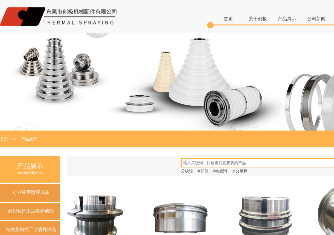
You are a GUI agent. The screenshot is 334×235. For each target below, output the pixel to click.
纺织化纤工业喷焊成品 (31, 211)
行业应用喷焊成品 (31, 192)
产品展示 (287, 18)
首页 (228, 18)
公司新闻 (316, 18)
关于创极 (258, 18)
